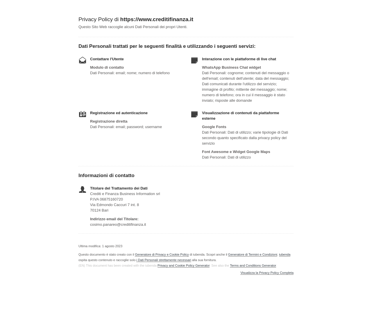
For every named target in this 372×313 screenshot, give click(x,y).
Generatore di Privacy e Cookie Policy (162, 254)
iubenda (284, 254)
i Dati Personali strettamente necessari (163, 260)
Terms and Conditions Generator (253, 265)
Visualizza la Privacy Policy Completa (267, 272)
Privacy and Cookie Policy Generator (184, 265)
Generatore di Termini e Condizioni (252, 254)
